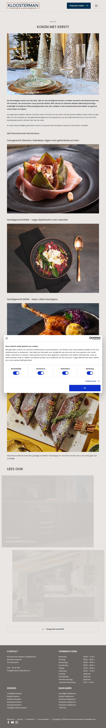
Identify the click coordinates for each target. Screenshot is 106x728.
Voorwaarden (43, 719)
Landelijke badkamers (67, 693)
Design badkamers (66, 696)
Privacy (20, 719)
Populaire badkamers (67, 705)
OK (85, 388)
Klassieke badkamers (67, 702)
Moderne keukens (14, 699)
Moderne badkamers (67, 699)
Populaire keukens (14, 705)
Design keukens (13, 696)
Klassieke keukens (14, 702)
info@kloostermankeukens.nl (18, 670)
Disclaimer (30, 719)
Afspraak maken (77, 5)
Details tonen (91, 381)
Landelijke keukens (14, 693)
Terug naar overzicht (55, 629)
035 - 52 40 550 (13, 668)
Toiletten (62, 708)
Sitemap (10, 719)
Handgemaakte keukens (17, 708)
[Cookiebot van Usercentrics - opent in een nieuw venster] (91, 338)
